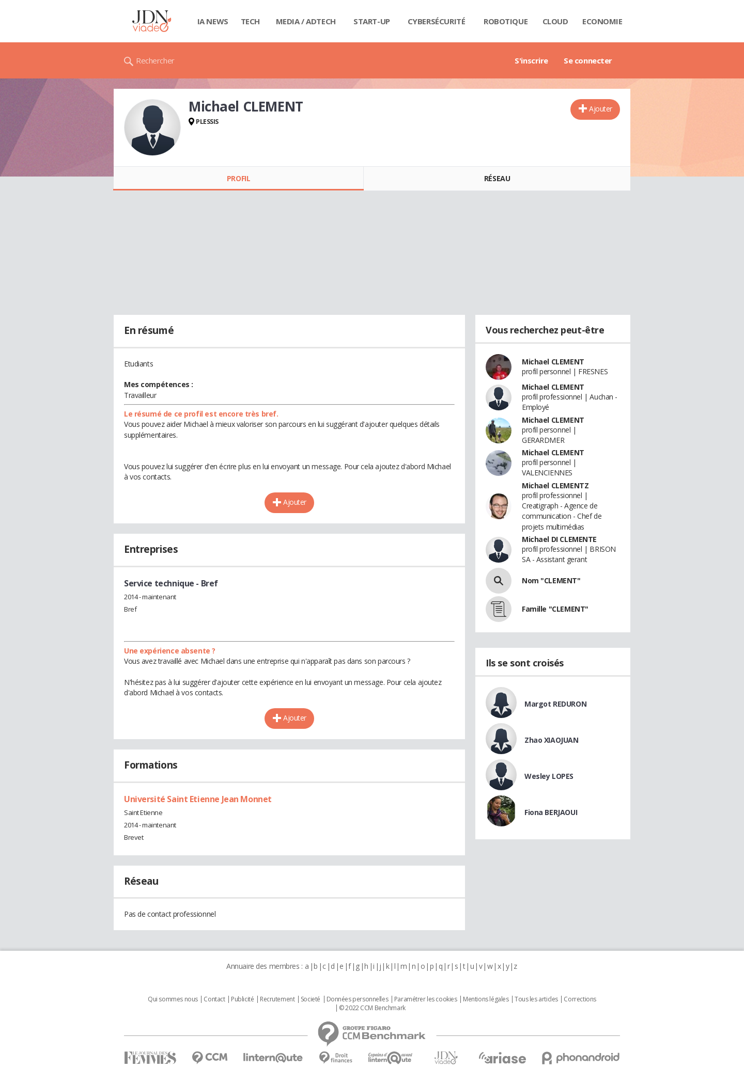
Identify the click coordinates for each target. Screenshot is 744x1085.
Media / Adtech (306, 21)
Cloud (555, 21)
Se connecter (588, 60)
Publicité (242, 999)
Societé (310, 999)
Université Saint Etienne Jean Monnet (198, 799)
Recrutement (277, 999)
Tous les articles (536, 999)
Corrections (580, 999)
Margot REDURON (555, 704)
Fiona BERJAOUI (550, 812)
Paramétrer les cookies (425, 999)
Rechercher (155, 60)
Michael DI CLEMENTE (559, 539)
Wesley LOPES (549, 776)
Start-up (371, 21)
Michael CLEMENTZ (555, 485)
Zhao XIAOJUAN (551, 740)
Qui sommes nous (173, 999)
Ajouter (600, 109)
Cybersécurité (437, 21)
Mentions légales (485, 999)
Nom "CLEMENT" (551, 580)
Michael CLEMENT (553, 361)
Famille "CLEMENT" (555, 609)
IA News (212, 21)
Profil (238, 178)
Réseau (497, 178)
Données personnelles (358, 999)
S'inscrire (531, 60)
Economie (602, 21)
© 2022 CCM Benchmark (372, 1008)
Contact (214, 999)
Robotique (506, 21)
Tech (250, 21)
